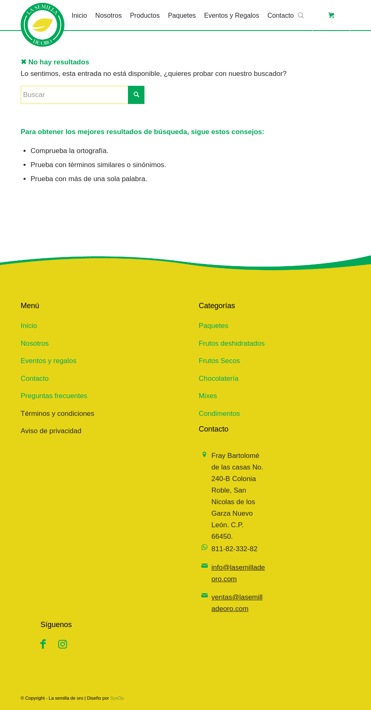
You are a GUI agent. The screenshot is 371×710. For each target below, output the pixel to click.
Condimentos (219, 414)
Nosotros (35, 343)
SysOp (117, 698)
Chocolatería (218, 378)
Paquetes (213, 326)
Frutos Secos (219, 361)
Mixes (207, 396)
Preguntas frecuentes (54, 396)
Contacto (35, 378)
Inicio (29, 326)
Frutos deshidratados (231, 343)
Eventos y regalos (48, 361)
